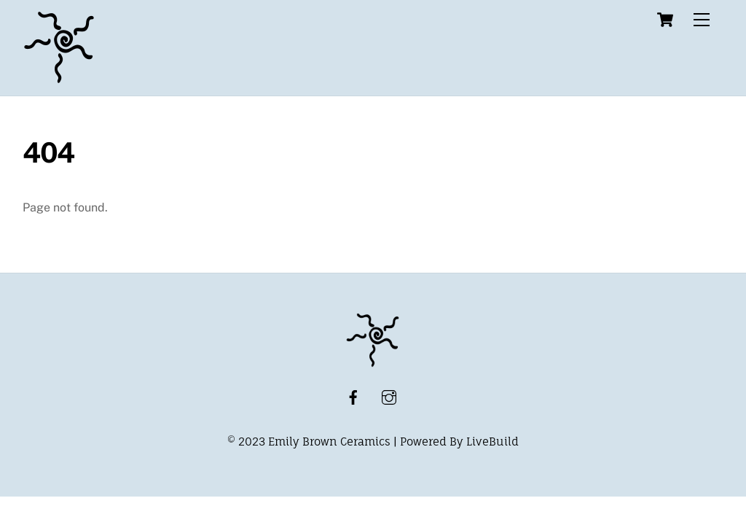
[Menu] (701, 20)
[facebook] (353, 396)
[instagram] (389, 396)
